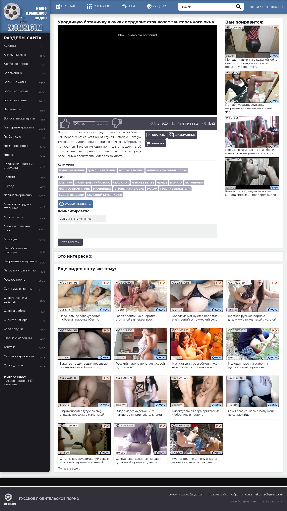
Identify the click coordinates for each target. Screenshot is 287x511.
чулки (162, 182)
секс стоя (121, 182)
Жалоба (155, 143)
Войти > (255, 7)
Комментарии (75, 204)
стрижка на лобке (129, 188)
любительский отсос (92, 182)
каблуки (65, 182)
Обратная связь (242, 494)
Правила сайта (218, 494)
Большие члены (72, 170)
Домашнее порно (102, 170)
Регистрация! (273, 7)
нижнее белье (143, 182)
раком (152, 188)
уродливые (102, 188)
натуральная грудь (74, 188)
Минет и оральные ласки (166, 170)
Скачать (155, 134)
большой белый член (104, 194)
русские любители (175, 188)
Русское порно (131, 170)
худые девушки (71, 194)
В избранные (182, 134)
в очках (176, 182)
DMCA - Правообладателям (187, 494)
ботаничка (194, 182)
